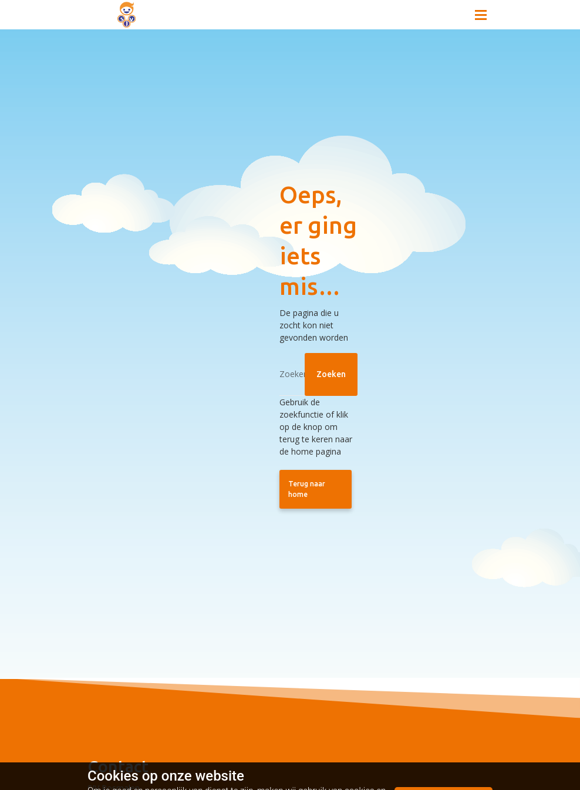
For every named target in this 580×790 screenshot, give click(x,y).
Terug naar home (306, 489)
